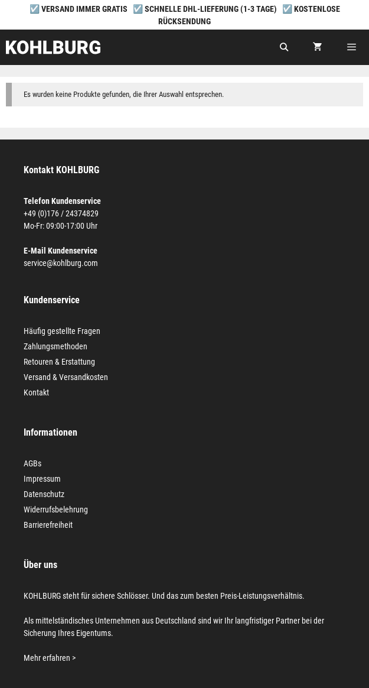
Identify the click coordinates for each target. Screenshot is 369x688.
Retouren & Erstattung (59, 361)
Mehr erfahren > (50, 658)
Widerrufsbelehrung (56, 509)
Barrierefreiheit (48, 525)
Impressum (42, 478)
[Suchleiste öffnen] (284, 47)
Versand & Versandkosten (66, 377)
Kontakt (36, 392)
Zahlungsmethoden (55, 346)
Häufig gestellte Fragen (62, 331)
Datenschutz (44, 494)
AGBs (32, 463)
